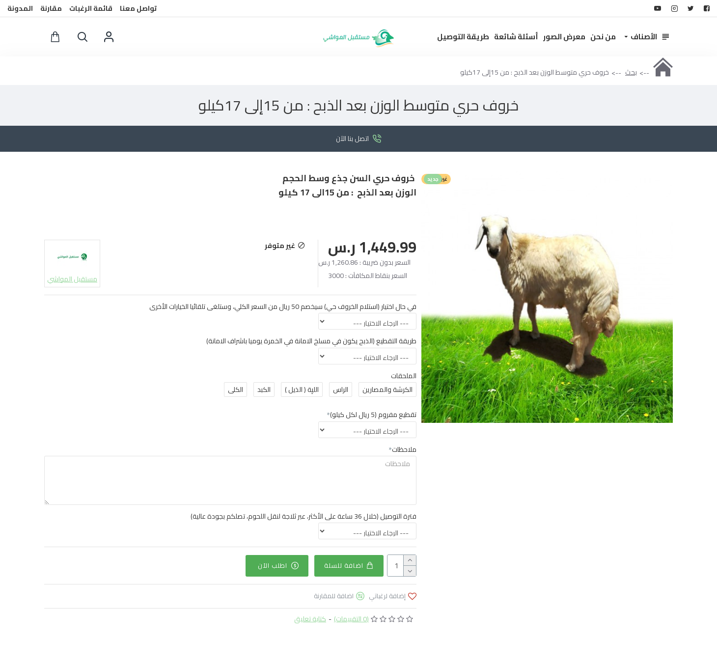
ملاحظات (404, 449)
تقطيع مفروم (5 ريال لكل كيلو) (373, 414)
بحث (631, 72)
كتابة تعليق (310, 618)
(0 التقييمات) (351, 618)
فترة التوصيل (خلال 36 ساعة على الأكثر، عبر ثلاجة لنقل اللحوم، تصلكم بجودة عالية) (303, 516)
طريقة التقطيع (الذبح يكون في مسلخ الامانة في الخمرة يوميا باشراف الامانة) (311, 340)
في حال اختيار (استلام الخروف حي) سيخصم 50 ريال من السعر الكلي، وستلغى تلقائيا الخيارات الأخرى (282, 306)
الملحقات (403, 375)
